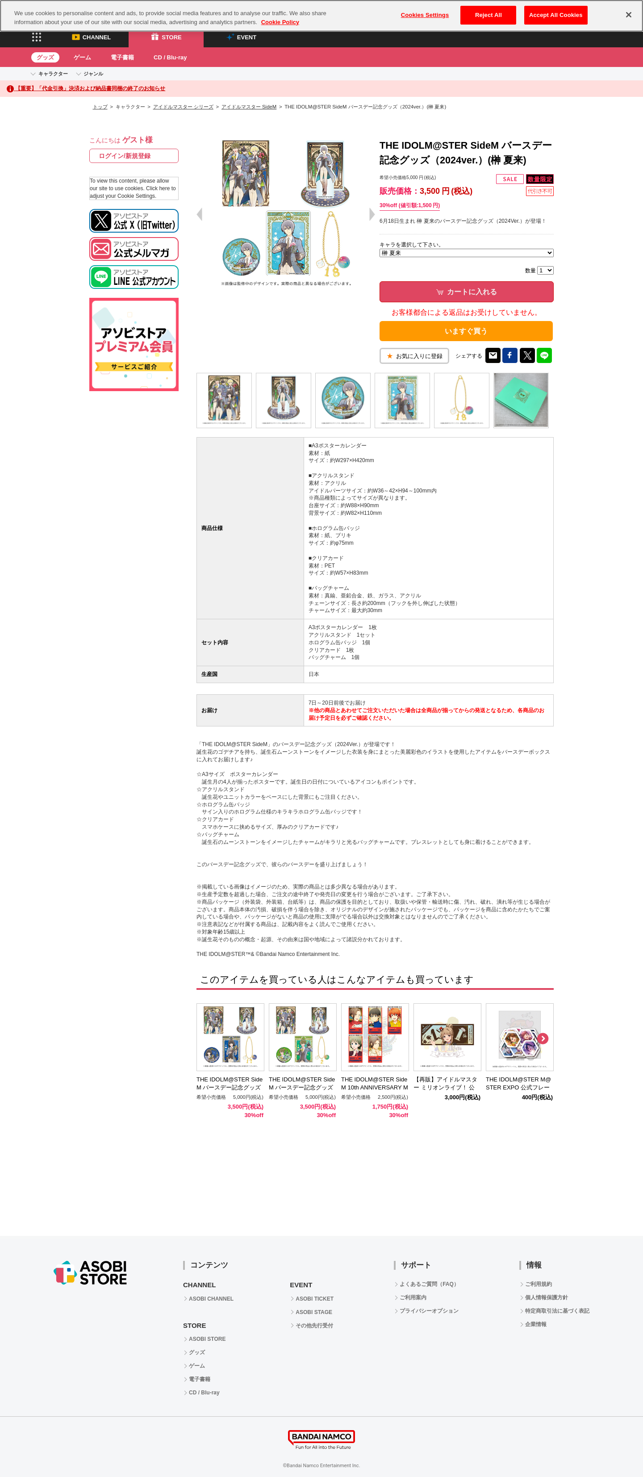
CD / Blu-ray (170, 57)
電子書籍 (122, 57)
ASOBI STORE (207, 1339)
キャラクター (53, 73)
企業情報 (536, 1324)
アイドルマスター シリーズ (183, 106)
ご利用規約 (538, 1284)
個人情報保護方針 (546, 1297)
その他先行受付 (314, 1326)
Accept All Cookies (556, 15)
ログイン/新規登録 (124, 155)
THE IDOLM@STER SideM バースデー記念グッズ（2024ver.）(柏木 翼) (302, 1088)
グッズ (45, 57)
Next (542, 1039)
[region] (321, 16)
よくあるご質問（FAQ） (429, 1284)
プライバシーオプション (429, 1311)
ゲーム (82, 57)
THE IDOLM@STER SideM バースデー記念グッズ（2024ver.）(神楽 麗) (229, 1088)
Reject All (488, 15)
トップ (100, 106)
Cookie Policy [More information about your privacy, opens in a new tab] (280, 22)
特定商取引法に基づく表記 (557, 1311)
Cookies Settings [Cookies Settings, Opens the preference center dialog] (425, 15)
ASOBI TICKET (315, 1299)
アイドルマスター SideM (248, 106)
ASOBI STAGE (314, 1312)
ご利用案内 (413, 1297)
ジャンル (93, 73)
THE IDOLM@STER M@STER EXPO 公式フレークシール (518, 1088)
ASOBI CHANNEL (211, 1299)
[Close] (629, 15)
